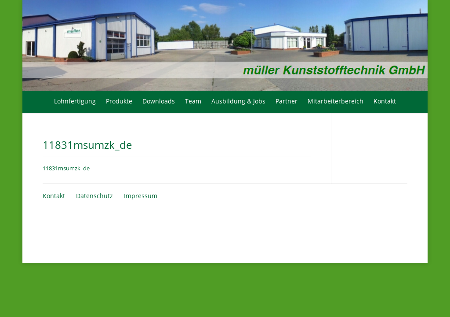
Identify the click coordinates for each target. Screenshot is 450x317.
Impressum (140, 196)
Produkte (119, 101)
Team (193, 101)
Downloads (158, 101)
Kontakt (385, 101)
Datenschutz (94, 196)
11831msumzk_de (66, 168)
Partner (287, 101)
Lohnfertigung (75, 101)
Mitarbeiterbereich (335, 101)
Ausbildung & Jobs (238, 101)
